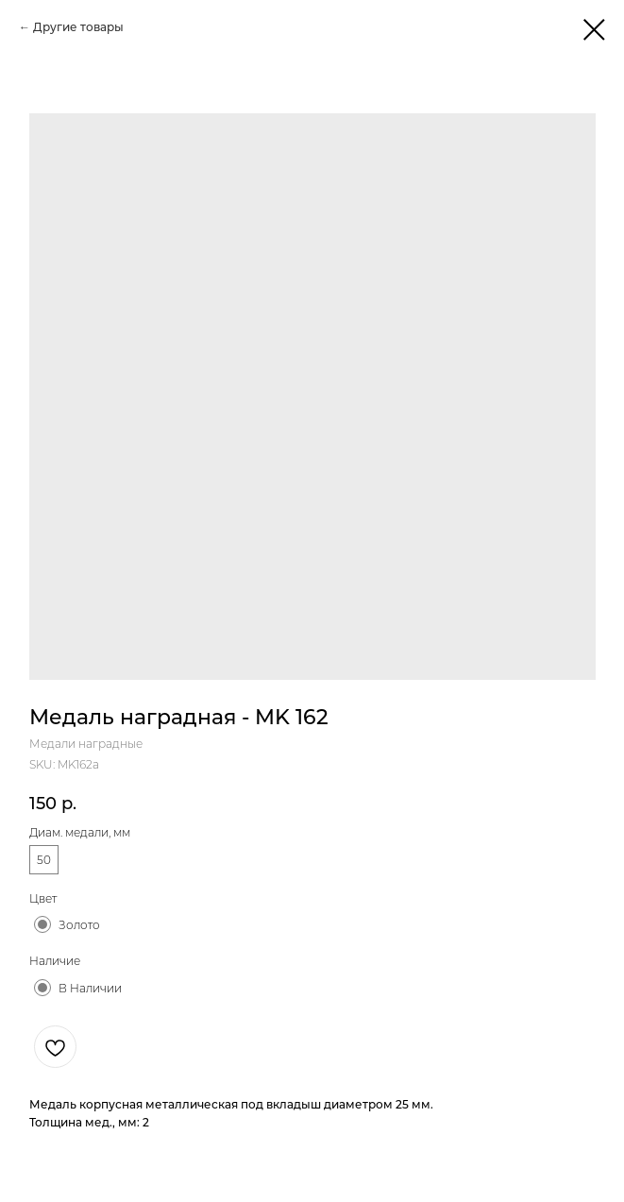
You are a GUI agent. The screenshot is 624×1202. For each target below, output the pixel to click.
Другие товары (78, 27)
